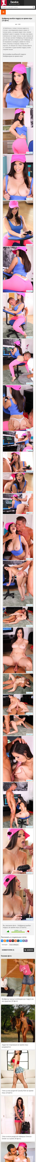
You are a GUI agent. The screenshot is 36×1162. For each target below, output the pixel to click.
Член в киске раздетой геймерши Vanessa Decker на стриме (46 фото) (16, 1137)
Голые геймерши (13, 944)
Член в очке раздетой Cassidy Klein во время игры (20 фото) (17, 1092)
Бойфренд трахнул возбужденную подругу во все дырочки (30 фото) (18, 1000)
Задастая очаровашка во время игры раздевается (15, 1046)
